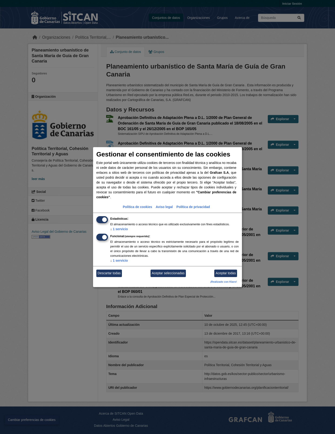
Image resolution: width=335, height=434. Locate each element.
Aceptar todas (226, 273)
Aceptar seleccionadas (168, 273)
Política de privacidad (193, 207)
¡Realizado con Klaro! (223, 281)
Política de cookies (137, 207)
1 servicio (119, 229)
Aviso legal (164, 207)
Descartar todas (109, 273)
